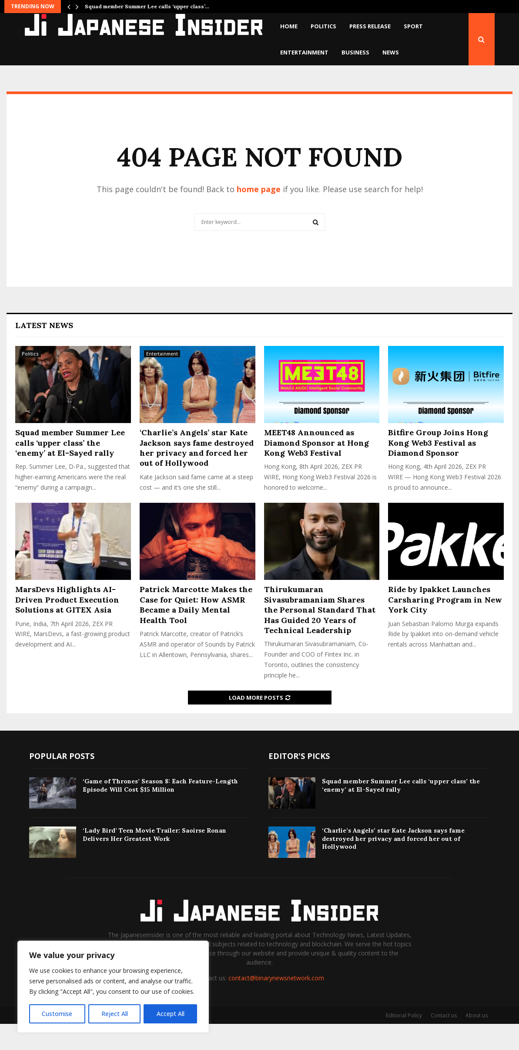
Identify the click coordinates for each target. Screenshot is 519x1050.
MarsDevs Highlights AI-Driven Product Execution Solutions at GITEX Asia (67, 625)
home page (259, 215)
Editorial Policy (404, 1041)
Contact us (444, 1041)
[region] (113, 987)
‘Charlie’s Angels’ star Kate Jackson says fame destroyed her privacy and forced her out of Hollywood (197, 474)
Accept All (170, 1013)
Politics (323, 26)
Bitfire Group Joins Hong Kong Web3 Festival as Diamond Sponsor (438, 469)
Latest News (44, 351)
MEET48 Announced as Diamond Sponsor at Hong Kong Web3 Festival (316, 469)
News (390, 52)
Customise (57, 1013)
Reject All (114, 1013)
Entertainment (304, 52)
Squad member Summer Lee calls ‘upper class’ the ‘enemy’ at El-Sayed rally (70, 469)
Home (289, 26)
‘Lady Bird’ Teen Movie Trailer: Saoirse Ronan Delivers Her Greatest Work (154, 860)
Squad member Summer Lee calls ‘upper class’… (147, 6)
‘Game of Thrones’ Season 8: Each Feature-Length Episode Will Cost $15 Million (160, 811)
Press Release (370, 26)
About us (476, 1041)
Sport (413, 26)
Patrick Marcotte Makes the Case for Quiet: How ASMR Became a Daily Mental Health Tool (196, 630)
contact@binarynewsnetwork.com (276, 1004)
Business (355, 52)
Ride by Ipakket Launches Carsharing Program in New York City (445, 625)
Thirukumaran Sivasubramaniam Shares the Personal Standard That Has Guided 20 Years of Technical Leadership (319, 635)
